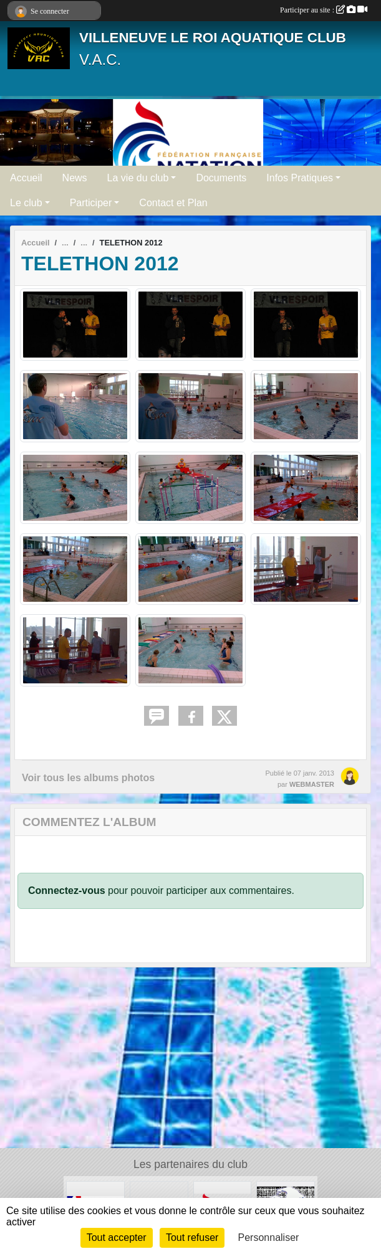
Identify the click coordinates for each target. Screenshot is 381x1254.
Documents (221, 178)
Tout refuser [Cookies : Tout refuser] (192, 1237)
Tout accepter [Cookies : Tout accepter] (117, 1237)
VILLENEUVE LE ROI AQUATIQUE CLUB (212, 37)
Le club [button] (26, 202)
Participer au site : (323, 10)
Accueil (26, 178)
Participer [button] (91, 202)
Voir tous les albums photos (88, 777)
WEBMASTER (311, 784)
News (74, 178)
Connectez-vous (66, 890)
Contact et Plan (173, 202)
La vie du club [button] (138, 178)
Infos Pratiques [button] (299, 178)
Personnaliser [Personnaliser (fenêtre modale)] (268, 1237)
